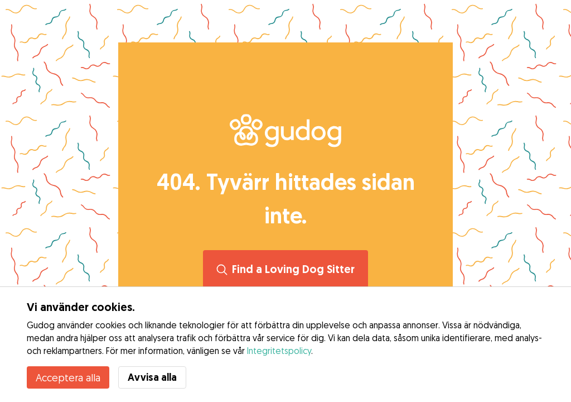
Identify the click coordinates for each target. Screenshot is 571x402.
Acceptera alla (68, 377)
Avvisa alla (152, 377)
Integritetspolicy (279, 350)
